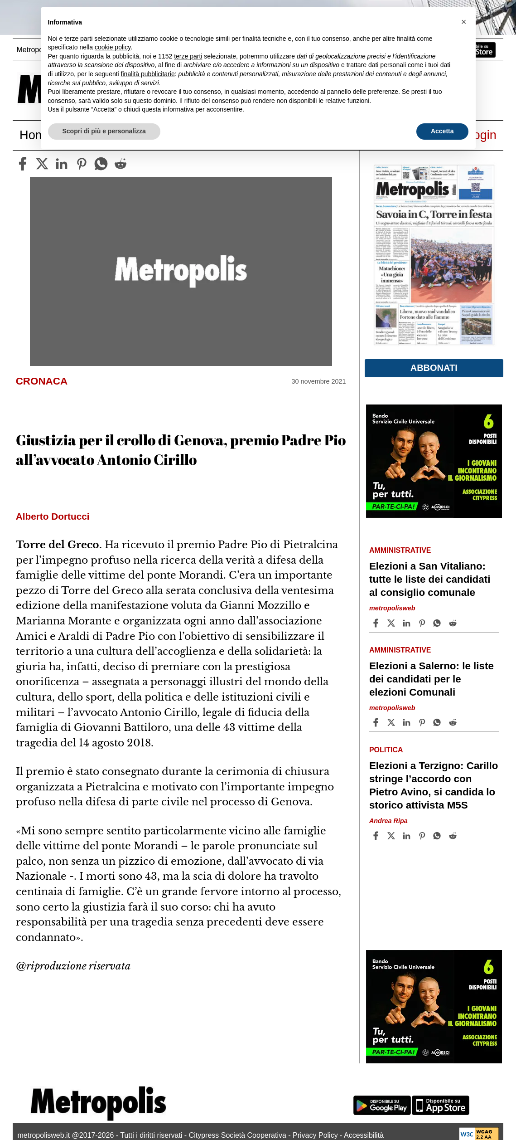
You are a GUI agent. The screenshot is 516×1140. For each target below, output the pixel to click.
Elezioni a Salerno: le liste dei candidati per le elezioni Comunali (431, 679)
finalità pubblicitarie (148, 74)
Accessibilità (364, 1135)
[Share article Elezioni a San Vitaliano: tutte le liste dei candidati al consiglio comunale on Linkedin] (407, 623)
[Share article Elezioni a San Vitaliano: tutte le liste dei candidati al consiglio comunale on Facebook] (376, 623)
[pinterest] (81, 164)
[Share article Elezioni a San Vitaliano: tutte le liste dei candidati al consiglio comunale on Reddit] (453, 623)
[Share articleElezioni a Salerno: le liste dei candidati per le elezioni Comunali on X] (392, 722)
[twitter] (42, 164)
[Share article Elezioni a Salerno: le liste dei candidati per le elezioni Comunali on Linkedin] (407, 722)
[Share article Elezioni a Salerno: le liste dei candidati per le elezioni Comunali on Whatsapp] (438, 722)
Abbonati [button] (434, 368)
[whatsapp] (101, 164)
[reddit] (120, 164)
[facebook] (23, 164)
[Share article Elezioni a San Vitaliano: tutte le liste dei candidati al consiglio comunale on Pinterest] (423, 623)
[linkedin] (62, 164)
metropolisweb (392, 608)
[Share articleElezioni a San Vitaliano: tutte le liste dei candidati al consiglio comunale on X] (392, 623)
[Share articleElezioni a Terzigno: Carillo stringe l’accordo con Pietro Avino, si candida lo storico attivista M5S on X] (392, 835)
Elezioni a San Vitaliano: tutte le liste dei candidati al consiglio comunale (430, 579)
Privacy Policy (315, 1135)
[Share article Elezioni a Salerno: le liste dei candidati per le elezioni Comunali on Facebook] (376, 722)
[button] (464, 22)
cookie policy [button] (112, 47)
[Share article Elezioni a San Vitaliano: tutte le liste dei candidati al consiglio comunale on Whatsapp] (438, 623)
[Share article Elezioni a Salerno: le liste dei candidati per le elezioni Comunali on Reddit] (453, 722)
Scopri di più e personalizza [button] (104, 131)
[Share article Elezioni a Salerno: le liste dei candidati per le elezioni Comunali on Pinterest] (423, 722)
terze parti (188, 56)
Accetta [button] (442, 131)
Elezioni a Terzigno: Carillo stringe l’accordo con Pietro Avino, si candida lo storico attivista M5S (433, 785)
